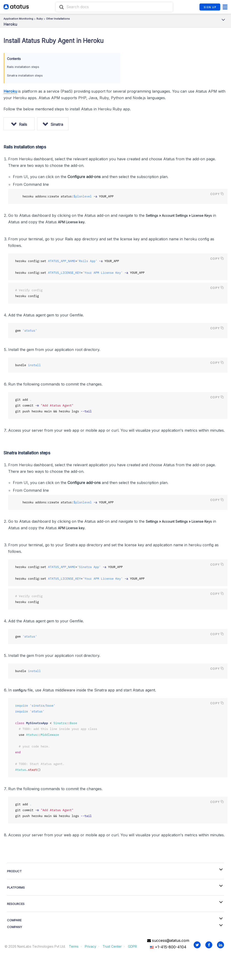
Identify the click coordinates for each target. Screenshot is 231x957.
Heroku (10, 91)
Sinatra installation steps (25, 75)
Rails (24, 124)
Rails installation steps (23, 67)
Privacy (90, 946)
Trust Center (112, 946)
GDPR (132, 946)
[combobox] (114, 7)
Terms (73, 946)
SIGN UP (210, 7)
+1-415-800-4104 (168, 946)
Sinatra (59, 124)
